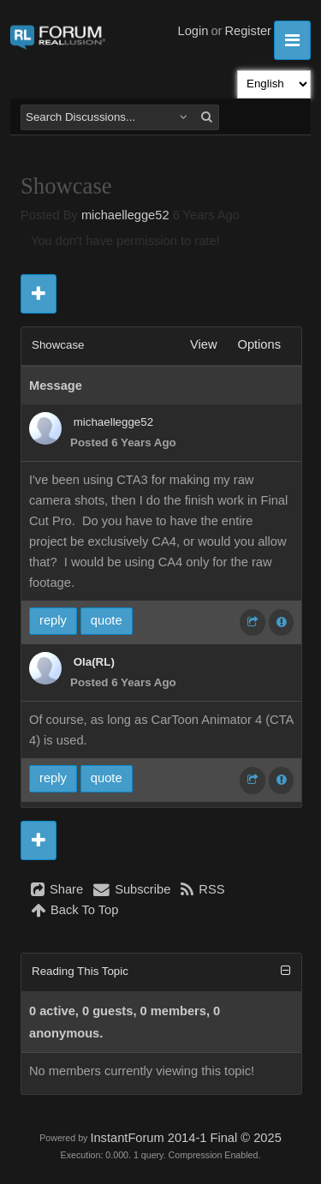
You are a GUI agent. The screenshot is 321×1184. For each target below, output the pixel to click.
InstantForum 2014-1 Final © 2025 (185, 1138)
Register (247, 31)
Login (193, 31)
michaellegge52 (125, 215)
